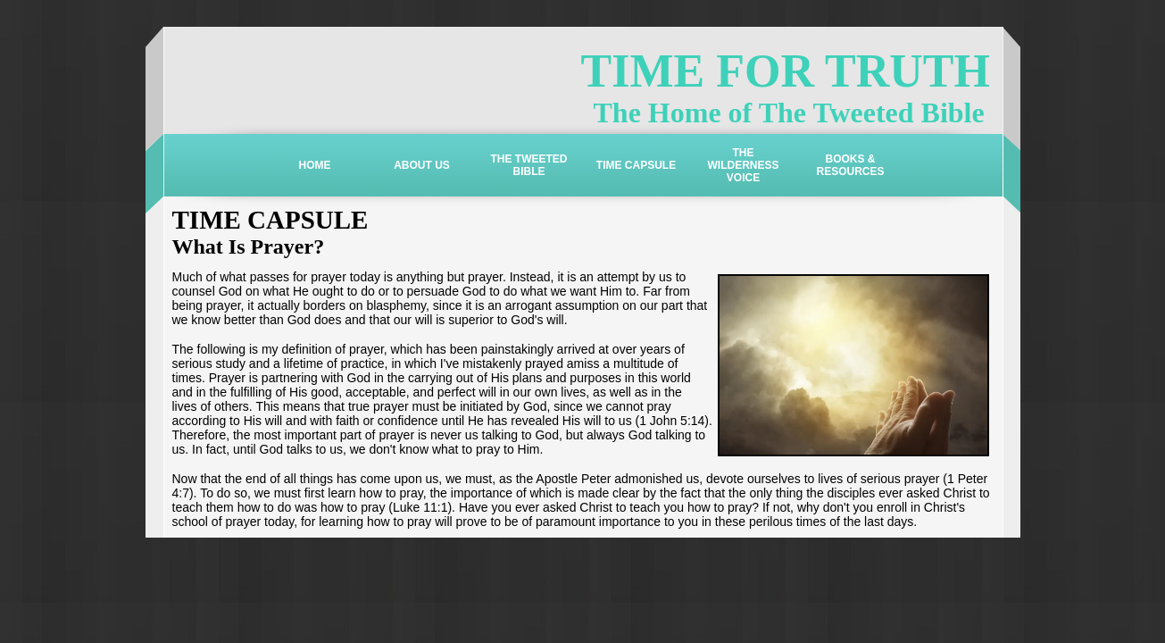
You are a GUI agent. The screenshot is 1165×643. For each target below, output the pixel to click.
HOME (315, 165)
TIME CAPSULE (636, 165)
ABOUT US (422, 165)
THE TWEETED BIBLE (529, 165)
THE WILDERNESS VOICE (742, 165)
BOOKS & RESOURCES (850, 165)
